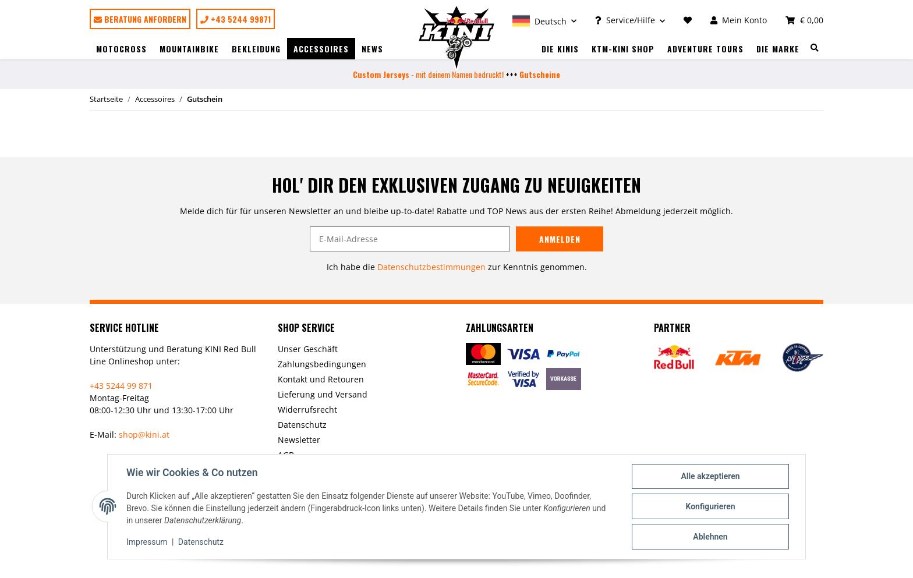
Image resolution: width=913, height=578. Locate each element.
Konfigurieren (710, 506)
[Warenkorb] (799, 20)
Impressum (146, 542)
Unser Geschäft (308, 348)
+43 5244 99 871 (121, 385)
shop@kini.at (144, 434)
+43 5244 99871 (235, 19)
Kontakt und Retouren (321, 379)
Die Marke (777, 48)
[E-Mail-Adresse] (410, 238)
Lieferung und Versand (322, 394)
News (372, 48)
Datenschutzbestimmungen (431, 266)
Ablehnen (710, 536)
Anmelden (560, 239)
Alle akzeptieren (710, 476)
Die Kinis (560, 48)
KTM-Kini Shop (623, 48)
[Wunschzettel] (687, 20)
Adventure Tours (705, 48)
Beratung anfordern (140, 19)
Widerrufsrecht (307, 409)
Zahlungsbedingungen (322, 364)
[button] (544, 20)
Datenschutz (302, 424)
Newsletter (299, 439)
